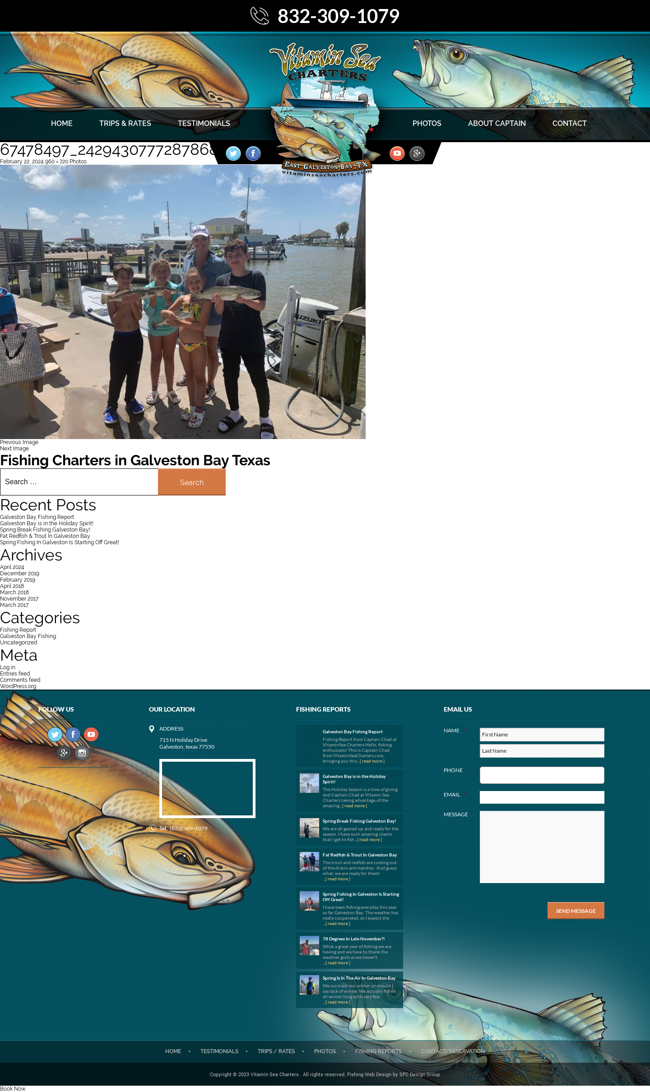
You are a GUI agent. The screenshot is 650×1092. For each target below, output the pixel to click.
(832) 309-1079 (189, 828)
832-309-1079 (338, 16)
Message (456, 814)
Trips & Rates (125, 123)
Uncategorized (18, 642)
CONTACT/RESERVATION (453, 1051)
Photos (427, 123)
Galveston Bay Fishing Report (37, 517)
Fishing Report (18, 630)
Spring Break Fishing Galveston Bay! (45, 530)
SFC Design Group (419, 1074)
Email (455, 794)
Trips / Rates (276, 1051)
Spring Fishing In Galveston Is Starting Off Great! (59, 542)
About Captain (497, 123)
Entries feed (15, 674)
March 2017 (14, 605)
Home (62, 123)
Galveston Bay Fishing (28, 636)
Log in (7, 667)
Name (454, 730)
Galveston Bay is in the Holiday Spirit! (46, 523)
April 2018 (12, 586)
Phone (456, 770)
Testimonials (204, 123)
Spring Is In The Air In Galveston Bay (359, 978)
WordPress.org (18, 686)
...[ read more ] (371, 760)
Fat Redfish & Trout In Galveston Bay (45, 536)
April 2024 (12, 567)
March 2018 (14, 592)
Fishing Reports (378, 1051)
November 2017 (19, 599)
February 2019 (17, 580)
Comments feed (20, 680)
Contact (569, 123)
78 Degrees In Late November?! (354, 938)
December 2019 (19, 573)
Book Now (13, 1089)
